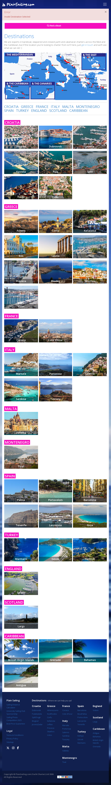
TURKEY (22, 110)
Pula (34, 714)
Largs (95, 721)
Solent (95, 710)
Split (34, 717)
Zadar (39, 724)
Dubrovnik (36, 710)
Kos (48, 714)
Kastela (39, 714)
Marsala (65, 725)
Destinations (39, 700)
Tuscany (65, 739)
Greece (51, 706)
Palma (84, 714)
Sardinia (65, 736)
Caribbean (99, 729)
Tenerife (81, 724)
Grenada (96, 746)
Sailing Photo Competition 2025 (14, 719)
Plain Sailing (13, 700)
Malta (65, 746)
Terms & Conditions (15, 735)
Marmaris (81, 743)
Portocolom (82, 717)
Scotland (98, 717)
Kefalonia (51, 721)
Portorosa (66, 728)
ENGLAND (39, 110)
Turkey (81, 731)
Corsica (65, 710)
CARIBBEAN (78, 110)
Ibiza (79, 714)
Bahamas (97, 736)
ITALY (55, 106)
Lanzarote (81, 721)
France (66, 706)
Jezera (34, 724)
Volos (49, 735)
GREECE (27, 106)
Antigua (96, 733)
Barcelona (81, 710)
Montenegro (69, 758)
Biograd (35, 721)
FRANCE (42, 106)
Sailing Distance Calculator (13, 706)
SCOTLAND (58, 110)
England (97, 706)
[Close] (106, 12)
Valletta (65, 750)
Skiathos (50, 731)
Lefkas (50, 724)
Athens (50, 710)
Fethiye (80, 736)
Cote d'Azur (67, 714)
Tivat (64, 762)
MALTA (68, 106)
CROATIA (11, 106)
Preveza (50, 728)
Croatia (36, 706)
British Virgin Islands (98, 741)
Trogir (38, 717)
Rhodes (53, 714)
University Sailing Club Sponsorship (16, 712)
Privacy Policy (12, 738)
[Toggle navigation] (105, 4)
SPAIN (9, 110)
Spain (80, 706)
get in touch (87, 44)
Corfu (49, 717)
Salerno (65, 732)
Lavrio (55, 710)
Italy (65, 721)
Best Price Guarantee (16, 723)
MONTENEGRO (88, 106)
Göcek (80, 739)
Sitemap (10, 742)
